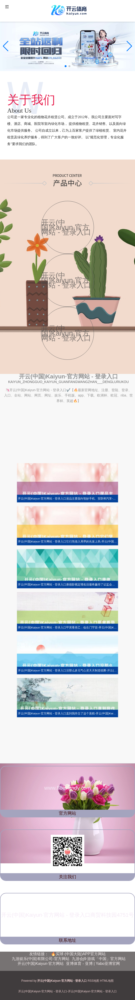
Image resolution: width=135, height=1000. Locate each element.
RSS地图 (93, 980)
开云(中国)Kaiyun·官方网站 (41, 964)
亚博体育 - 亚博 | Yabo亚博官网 (93, 964)
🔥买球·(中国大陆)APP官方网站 (78, 954)
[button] (129, 46)
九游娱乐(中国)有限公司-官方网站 (40, 959)
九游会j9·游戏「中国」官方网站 (99, 959)
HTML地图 (107, 980)
